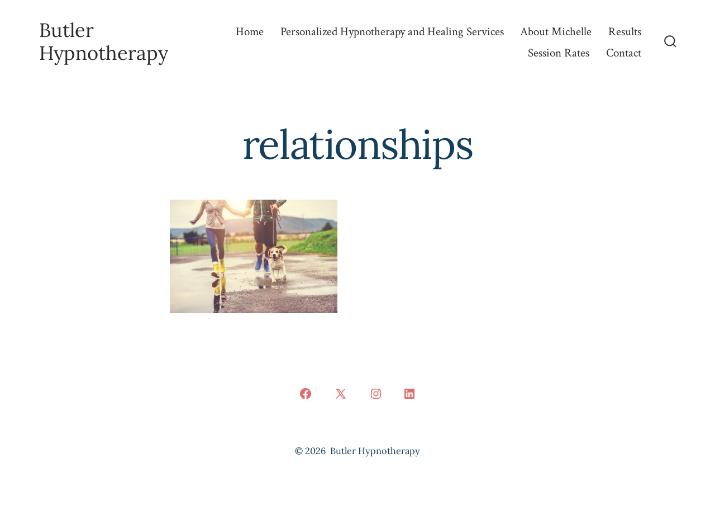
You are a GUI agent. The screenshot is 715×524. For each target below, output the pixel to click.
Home (250, 31)
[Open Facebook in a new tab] (305, 393)
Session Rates (558, 52)
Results (624, 31)
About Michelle (556, 31)
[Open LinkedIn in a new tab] (409, 393)
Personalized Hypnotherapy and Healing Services (392, 31)
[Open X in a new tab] (340, 393)
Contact (623, 52)
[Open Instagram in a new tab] (376, 393)
